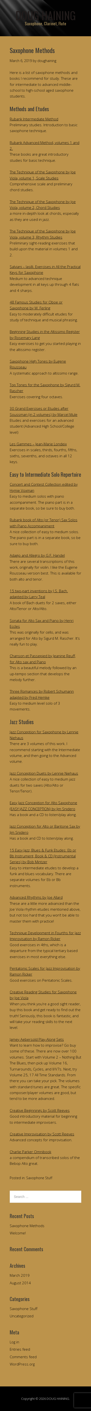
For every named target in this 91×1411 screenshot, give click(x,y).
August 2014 (20, 1282)
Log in (14, 1341)
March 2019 (20, 1275)
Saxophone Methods (27, 1225)
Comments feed (23, 1356)
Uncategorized (21, 1315)
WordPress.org (22, 1364)
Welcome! (18, 1233)
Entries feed (20, 1349)
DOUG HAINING (46, 15)
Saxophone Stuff (39, 1178)
